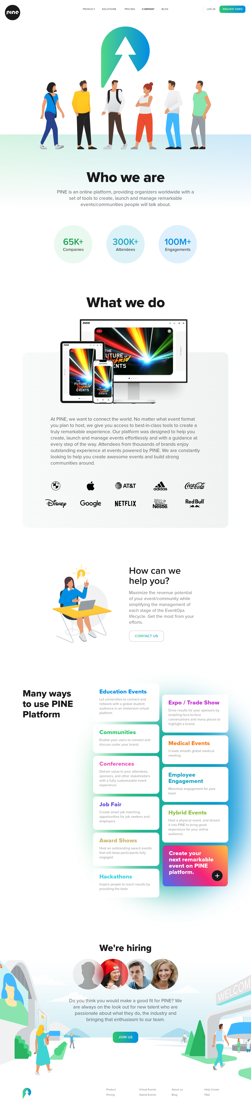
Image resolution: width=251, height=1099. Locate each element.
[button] (109, 9)
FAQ (207, 1095)
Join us (125, 1037)
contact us (146, 636)
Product (89, 9)
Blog (165, 9)
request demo (233, 9)
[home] (12, 12)
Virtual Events (147, 1089)
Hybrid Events (147, 1095)
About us (177, 1089)
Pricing (130, 9)
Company (148, 9)
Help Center (211, 1089)
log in (211, 9)
